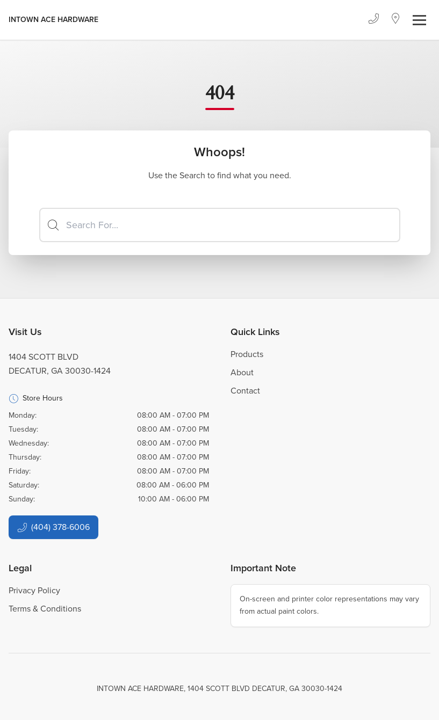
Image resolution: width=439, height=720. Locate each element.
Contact (245, 390)
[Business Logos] (53, 19)
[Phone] (373, 20)
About (242, 372)
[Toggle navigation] (419, 20)
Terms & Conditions (45, 608)
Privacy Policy (34, 590)
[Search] (219, 225)
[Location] (395, 20)
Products (247, 354)
